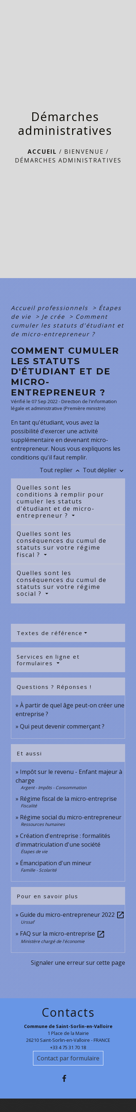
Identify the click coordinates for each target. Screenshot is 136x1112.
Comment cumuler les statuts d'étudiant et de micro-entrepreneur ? (67, 325)
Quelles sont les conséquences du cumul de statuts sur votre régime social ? (62, 583)
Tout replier (61, 470)
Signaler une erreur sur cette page (78, 963)
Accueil (42, 152)
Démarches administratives (68, 160)
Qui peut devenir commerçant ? (62, 726)
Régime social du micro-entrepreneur (70, 817)
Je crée (54, 317)
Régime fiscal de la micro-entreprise (68, 799)
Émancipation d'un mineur (55, 863)
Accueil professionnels (50, 308)
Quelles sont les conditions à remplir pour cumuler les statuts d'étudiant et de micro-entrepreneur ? (60, 501)
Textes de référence (50, 633)
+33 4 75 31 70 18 (68, 1047)
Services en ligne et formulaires (48, 660)
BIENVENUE (84, 152)
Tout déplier (104, 470)
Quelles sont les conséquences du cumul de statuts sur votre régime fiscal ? (62, 544)
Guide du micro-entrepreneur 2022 (72, 915)
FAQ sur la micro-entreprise (62, 934)
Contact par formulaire (68, 1058)
